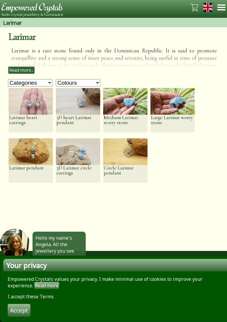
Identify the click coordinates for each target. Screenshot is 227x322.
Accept (19, 310)
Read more (47, 285)
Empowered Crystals (34, 7)
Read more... (21, 70)
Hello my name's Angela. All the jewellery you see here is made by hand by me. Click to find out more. (57, 254)
